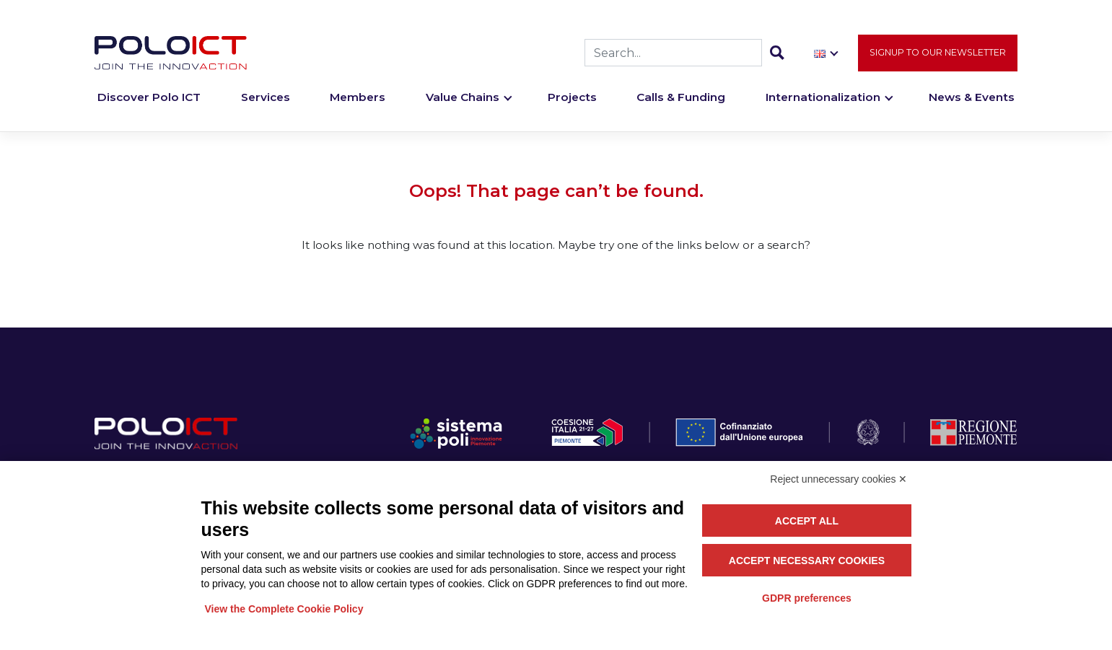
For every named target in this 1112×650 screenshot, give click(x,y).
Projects (572, 98)
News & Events (972, 98)
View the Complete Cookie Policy (284, 609)
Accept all (807, 521)
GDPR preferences (806, 598)
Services (265, 98)
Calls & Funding (680, 98)
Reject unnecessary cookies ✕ (838, 479)
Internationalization (823, 98)
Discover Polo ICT (149, 98)
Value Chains (462, 98)
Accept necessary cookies (807, 560)
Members (357, 98)
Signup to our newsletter (938, 53)
